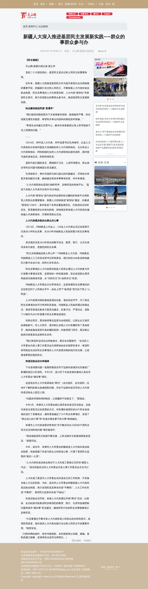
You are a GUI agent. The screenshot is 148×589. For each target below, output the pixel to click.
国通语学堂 (71, 4)
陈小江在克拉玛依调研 (110, 93)
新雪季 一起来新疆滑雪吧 (110, 202)
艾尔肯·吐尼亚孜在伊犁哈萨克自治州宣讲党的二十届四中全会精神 (110, 109)
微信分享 (102, 51)
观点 (60, 4)
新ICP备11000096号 (74, 566)
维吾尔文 (72, 14)
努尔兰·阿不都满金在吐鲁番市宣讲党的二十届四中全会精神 (110, 133)
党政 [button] (42, 4)
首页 (36, 4)
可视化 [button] (91, 4)
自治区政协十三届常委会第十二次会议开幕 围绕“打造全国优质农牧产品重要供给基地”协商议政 (110, 146)
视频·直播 (101, 162)
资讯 (107, 4)
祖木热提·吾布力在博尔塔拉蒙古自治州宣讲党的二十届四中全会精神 (110, 122)
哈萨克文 (84, 14)
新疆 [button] (52, 4)
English (107, 14)
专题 (101, 4)
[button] (108, 99)
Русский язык (74, 17)
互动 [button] (81, 4)
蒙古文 (96, 14)
